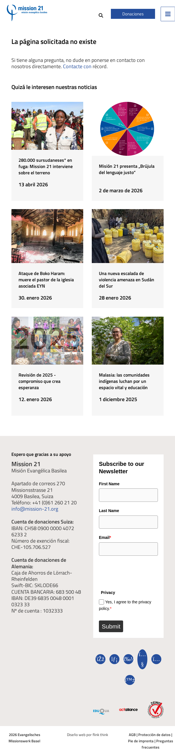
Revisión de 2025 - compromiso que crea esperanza (39, 381)
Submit (111, 625)
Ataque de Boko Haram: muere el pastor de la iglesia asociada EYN (46, 279)
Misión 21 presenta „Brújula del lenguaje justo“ (126, 169)
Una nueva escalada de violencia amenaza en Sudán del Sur (126, 279)
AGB (132, 734)
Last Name (109, 510)
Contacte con (77, 66)
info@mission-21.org (34, 508)
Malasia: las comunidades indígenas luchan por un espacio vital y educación (124, 381)
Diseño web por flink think (87, 734)
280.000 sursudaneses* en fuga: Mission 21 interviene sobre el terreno (46, 166)
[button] (101, 16)
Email (105, 537)
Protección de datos (154, 734)
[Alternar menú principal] (168, 14)
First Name (109, 483)
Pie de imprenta (141, 740)
